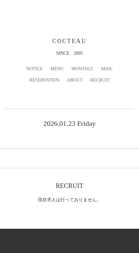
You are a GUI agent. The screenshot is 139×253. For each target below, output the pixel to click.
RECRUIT (100, 80)
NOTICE (34, 68)
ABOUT (74, 80)
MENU (57, 68)
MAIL (107, 68)
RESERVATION (44, 80)
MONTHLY (82, 68)
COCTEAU (69, 41)
